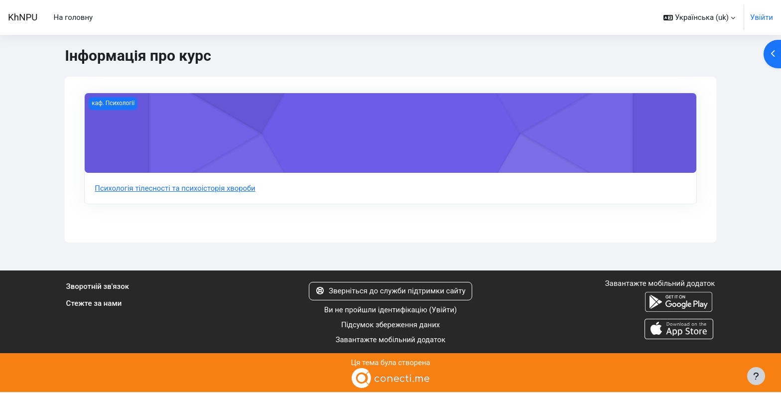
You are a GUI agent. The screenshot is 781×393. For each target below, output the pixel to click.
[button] (699, 17)
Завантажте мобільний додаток (390, 340)
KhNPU (22, 17)
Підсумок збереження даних (391, 325)
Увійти (761, 17)
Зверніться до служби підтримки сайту (390, 291)
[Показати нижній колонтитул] (756, 376)
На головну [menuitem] (73, 17)
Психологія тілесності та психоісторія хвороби (176, 188)
